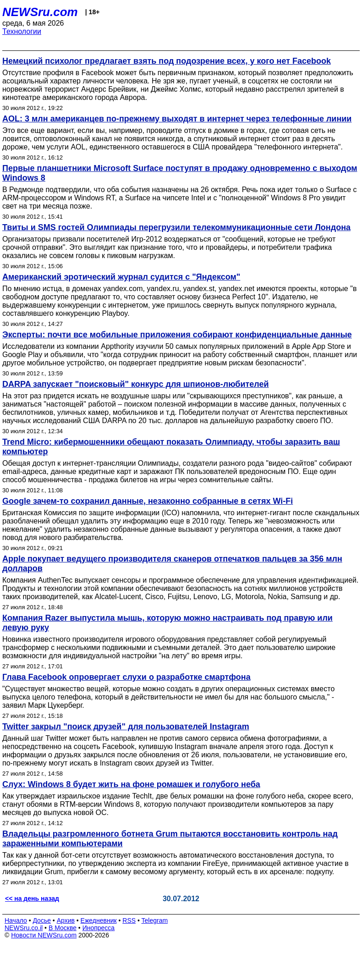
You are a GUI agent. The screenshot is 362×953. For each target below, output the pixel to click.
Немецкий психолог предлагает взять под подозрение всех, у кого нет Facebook (166, 61)
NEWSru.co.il (24, 927)
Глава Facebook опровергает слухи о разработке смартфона (126, 677)
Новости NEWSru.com (44, 935)
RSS (129, 920)
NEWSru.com (40, 12)
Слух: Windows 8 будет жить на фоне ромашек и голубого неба (131, 784)
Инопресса (98, 927)
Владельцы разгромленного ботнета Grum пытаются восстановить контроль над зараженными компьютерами (170, 838)
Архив (66, 920)
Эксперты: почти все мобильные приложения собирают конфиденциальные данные (177, 334)
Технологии (21, 31)
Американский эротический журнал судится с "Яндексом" (121, 276)
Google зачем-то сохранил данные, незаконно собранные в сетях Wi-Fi (147, 501)
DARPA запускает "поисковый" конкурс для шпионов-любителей (135, 384)
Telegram (155, 920)
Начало (16, 920)
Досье (42, 920)
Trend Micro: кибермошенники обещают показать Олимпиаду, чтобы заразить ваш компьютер (171, 446)
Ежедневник (99, 920)
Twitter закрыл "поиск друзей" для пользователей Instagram (125, 726)
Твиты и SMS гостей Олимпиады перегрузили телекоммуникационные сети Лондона (176, 227)
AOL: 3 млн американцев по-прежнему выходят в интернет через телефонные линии (176, 118)
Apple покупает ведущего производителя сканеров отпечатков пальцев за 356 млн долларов (172, 563)
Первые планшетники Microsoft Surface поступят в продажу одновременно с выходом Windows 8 (179, 173)
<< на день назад (32, 898)
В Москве (63, 927)
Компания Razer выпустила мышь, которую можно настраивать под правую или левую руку (167, 622)
